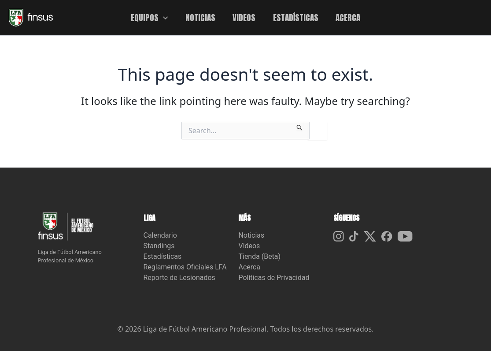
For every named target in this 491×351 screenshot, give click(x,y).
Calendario (160, 235)
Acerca (249, 267)
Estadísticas (163, 256)
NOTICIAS (201, 17)
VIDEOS (244, 17)
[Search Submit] (299, 126)
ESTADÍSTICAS (295, 17)
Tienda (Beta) (259, 256)
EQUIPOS (150, 17)
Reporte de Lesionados (180, 277)
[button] (164, 17)
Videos (249, 246)
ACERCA (347, 17)
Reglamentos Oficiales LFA (185, 267)
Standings (159, 246)
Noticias (251, 235)
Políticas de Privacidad (274, 277)
